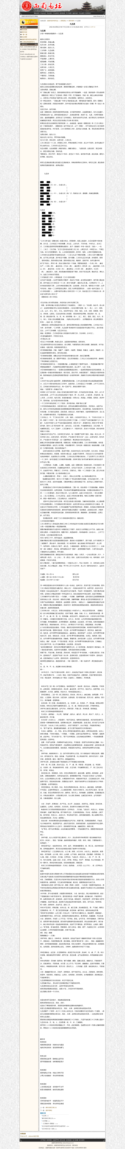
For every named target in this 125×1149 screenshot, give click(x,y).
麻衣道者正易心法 (51, 1107)
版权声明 (56, 1140)
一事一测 (24, 34)
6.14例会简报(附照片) (28, 42)
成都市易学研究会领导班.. (29, 39)
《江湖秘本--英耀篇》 (48, 1123)
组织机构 (62, 13)
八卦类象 (44, 1121)
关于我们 (43, 1140)
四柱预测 (24, 29)
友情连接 (23, 1133)
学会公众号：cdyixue (26, 1136)
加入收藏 (75, 1140)
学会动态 (43, 13)
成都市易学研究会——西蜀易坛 (56, 20)
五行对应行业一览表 (48, 1129)
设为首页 (81, 1140)
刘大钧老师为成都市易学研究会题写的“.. (54, 1126)
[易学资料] (49, 1110)
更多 (36, 44)
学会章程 (56, 13)
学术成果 (69, 13)
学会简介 (49, 13)
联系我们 (88, 13)
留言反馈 (62, 1140)
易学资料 (71, 20)
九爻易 (44, 1115)
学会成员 (81, 13)
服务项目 (75, 13)
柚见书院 (36, 1136)
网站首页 (36, 13)
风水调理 (24, 37)
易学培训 (24, 32)
